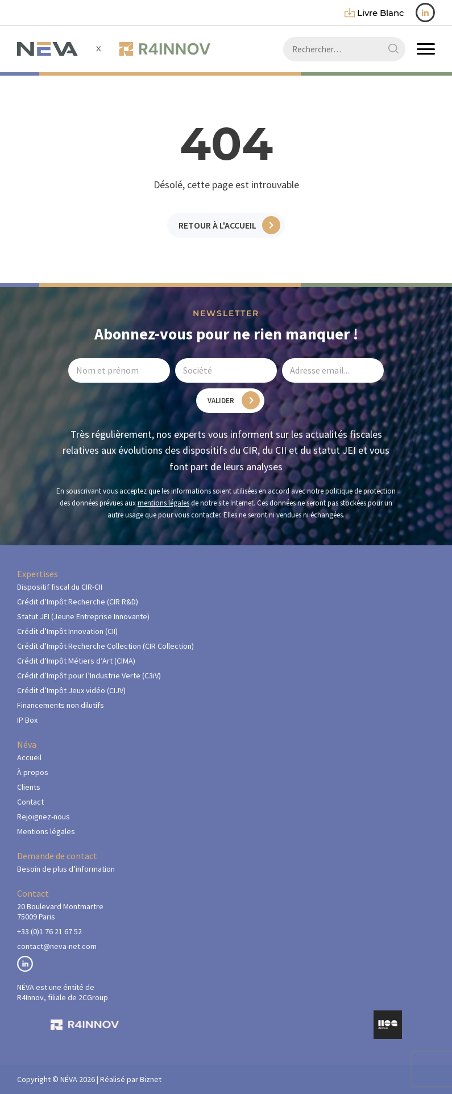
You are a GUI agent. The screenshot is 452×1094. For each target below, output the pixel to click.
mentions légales (163, 503)
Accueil (29, 757)
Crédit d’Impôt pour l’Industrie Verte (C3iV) (89, 675)
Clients (28, 787)
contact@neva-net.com (57, 946)
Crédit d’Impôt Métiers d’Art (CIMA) (76, 661)
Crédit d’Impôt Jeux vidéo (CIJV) (71, 690)
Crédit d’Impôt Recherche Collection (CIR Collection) (105, 646)
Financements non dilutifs (60, 705)
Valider (221, 400)
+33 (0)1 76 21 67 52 (49, 931)
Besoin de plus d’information (66, 869)
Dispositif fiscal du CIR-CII (59, 587)
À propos (32, 772)
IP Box (27, 720)
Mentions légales (46, 831)
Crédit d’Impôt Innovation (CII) (67, 631)
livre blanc (374, 12)
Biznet (150, 1079)
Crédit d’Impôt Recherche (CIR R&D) (77, 601)
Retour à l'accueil (217, 225)
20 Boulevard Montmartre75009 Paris (60, 911)
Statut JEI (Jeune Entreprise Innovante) (83, 616)
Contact (30, 802)
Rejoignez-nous (43, 816)
